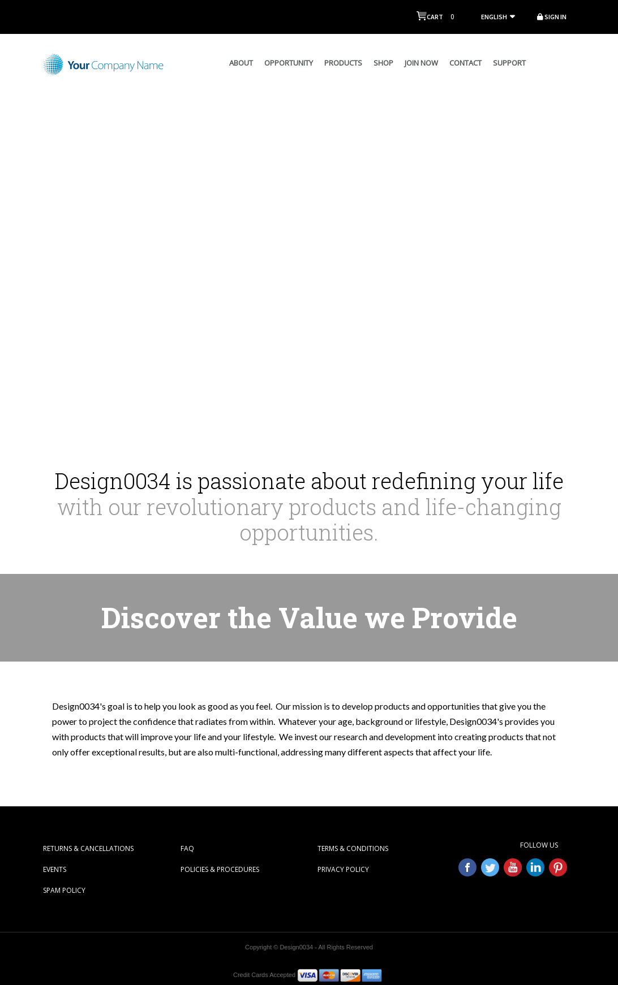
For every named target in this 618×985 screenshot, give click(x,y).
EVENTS (54, 869)
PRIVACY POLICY (343, 869)
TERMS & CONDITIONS (352, 848)
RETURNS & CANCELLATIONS (88, 848)
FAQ (187, 848)
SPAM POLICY (64, 890)
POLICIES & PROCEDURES (220, 869)
